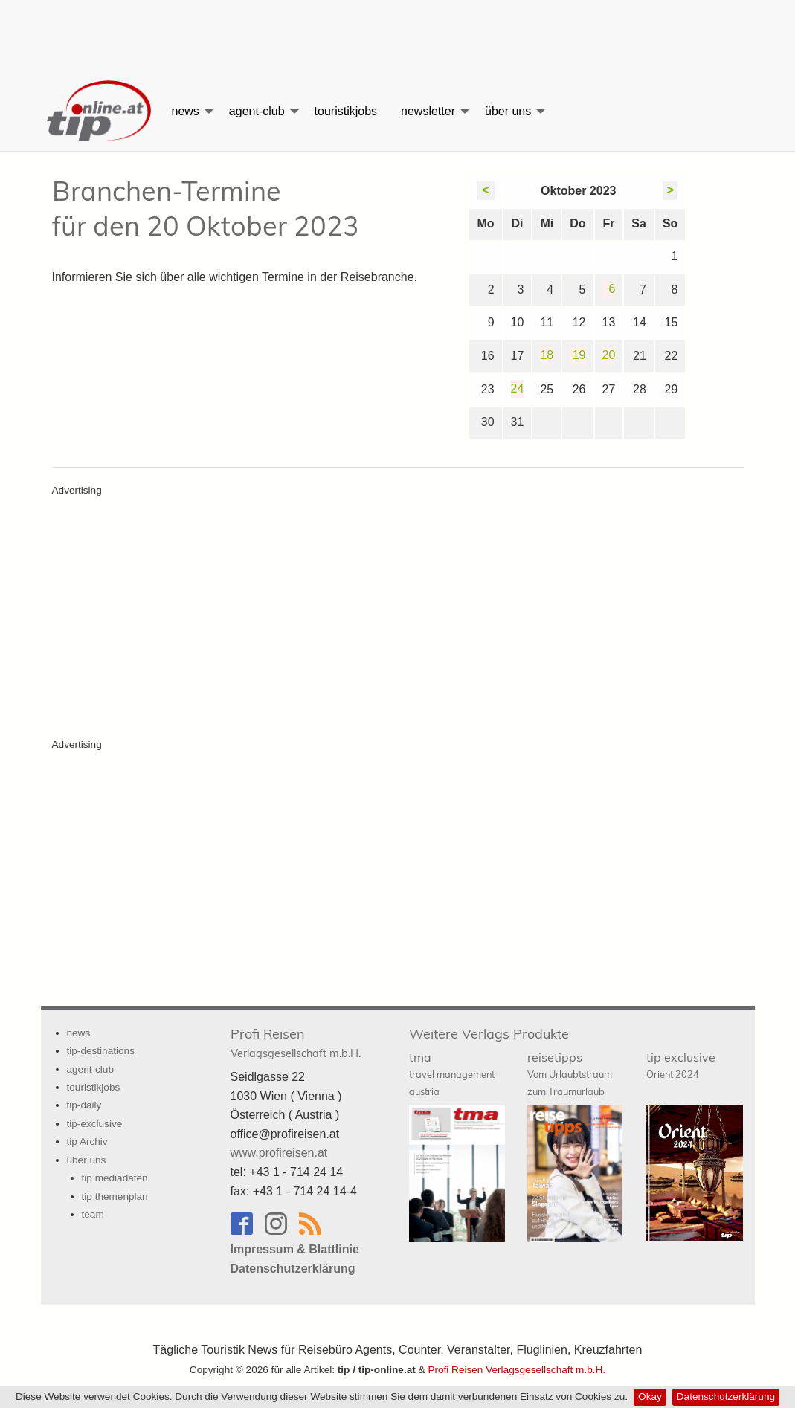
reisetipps (569, 1073)
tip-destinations (101, 1050)
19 (579, 355)
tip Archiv (87, 1141)
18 (546, 355)
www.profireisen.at (279, 1152)
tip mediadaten (115, 1177)
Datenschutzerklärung (726, 1396)
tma (452, 1073)
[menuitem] (100, 111)
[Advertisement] (398, 33)
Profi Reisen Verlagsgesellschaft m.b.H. (516, 1369)
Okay (650, 1396)
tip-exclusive (95, 1123)
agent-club (257, 111)
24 (517, 388)
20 (609, 355)
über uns (508, 111)
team (93, 1214)
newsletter (428, 111)
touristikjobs (346, 111)
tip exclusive (680, 1065)
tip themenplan (115, 1196)
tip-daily (84, 1105)
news (185, 111)
